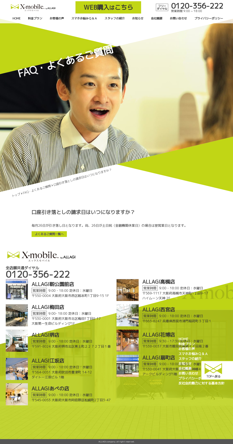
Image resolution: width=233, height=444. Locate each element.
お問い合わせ (183, 35)
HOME (37, 35)
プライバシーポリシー (211, 35)
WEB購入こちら (42, 24)
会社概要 (164, 35)
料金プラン (54, 35)
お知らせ (147, 35)
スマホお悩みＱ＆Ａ (99, 35)
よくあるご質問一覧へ (49, 234)
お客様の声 (74, 35)
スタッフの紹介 (126, 35)
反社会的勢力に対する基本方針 (201, 383)
